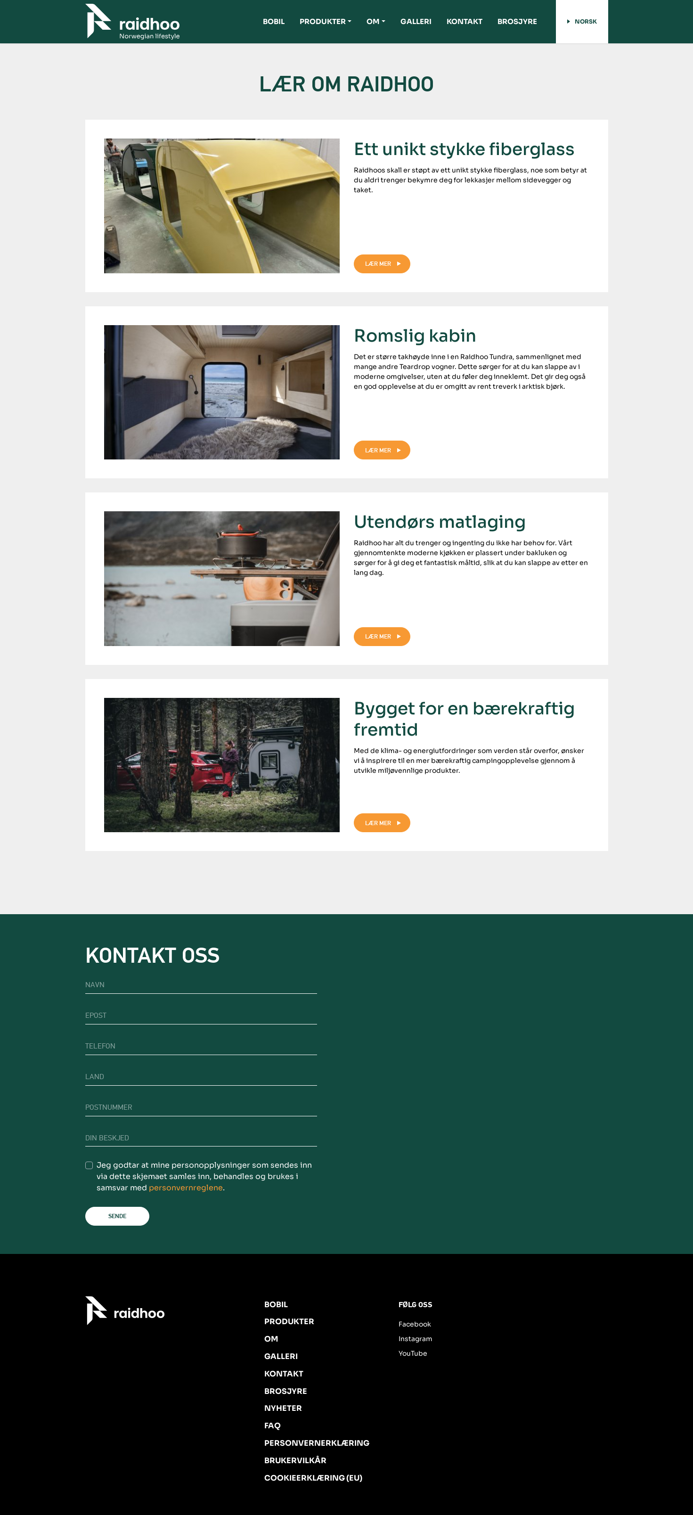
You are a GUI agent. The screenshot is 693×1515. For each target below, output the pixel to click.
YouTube (413, 1353)
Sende (117, 1216)
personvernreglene (186, 1188)
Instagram (415, 1339)
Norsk (582, 21)
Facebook (415, 1324)
